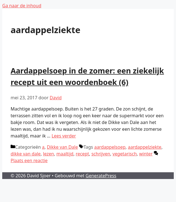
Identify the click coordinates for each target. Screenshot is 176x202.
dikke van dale (26, 154)
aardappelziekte (144, 147)
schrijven (100, 154)
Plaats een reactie (29, 160)
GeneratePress (100, 176)
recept (82, 154)
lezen (48, 154)
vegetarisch (125, 154)
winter (146, 154)
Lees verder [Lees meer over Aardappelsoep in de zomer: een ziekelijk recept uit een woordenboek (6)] (64, 136)
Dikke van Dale (62, 147)
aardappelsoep (109, 147)
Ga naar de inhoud (21, 6)
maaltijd (64, 154)
